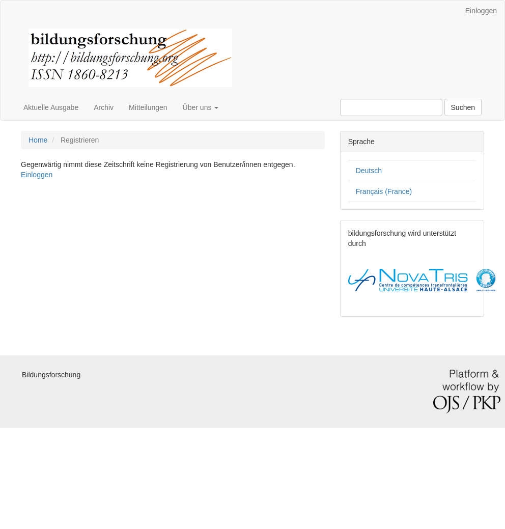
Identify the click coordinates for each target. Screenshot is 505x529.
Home (38, 140)
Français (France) (384, 191)
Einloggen (481, 11)
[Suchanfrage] (391, 107)
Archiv (104, 107)
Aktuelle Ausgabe (50, 107)
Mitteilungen (148, 107)
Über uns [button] (201, 107)
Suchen (463, 107)
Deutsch (369, 170)
